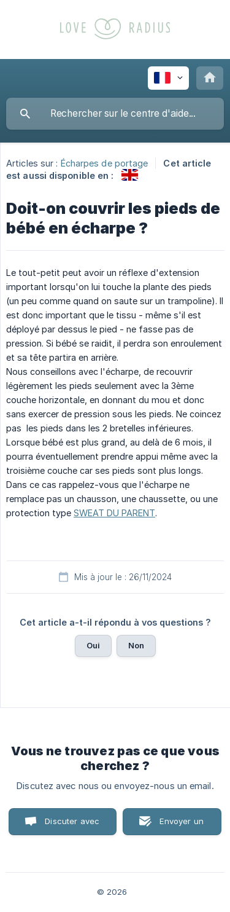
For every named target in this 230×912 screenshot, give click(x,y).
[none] (168, 78)
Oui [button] (93, 645)
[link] (129, 175)
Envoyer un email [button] (181, 825)
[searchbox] (115, 114)
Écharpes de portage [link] (104, 163)
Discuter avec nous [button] (72, 825)
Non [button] (136, 645)
